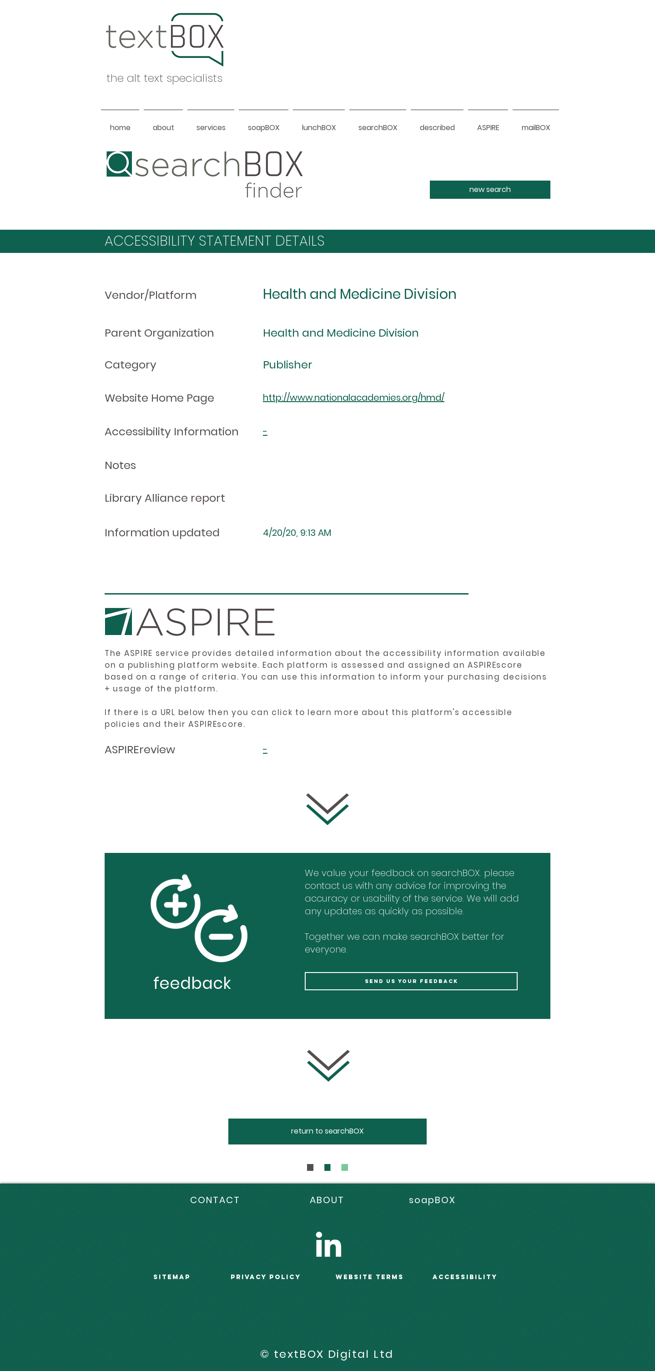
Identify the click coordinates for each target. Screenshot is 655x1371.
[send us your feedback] (411, 981)
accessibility (465, 1277)
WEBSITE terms (370, 1277)
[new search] (490, 190)
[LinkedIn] (328, 1244)
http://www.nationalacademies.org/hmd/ (353, 397)
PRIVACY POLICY (266, 1277)
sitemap (172, 1277)
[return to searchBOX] (327, 1131)
